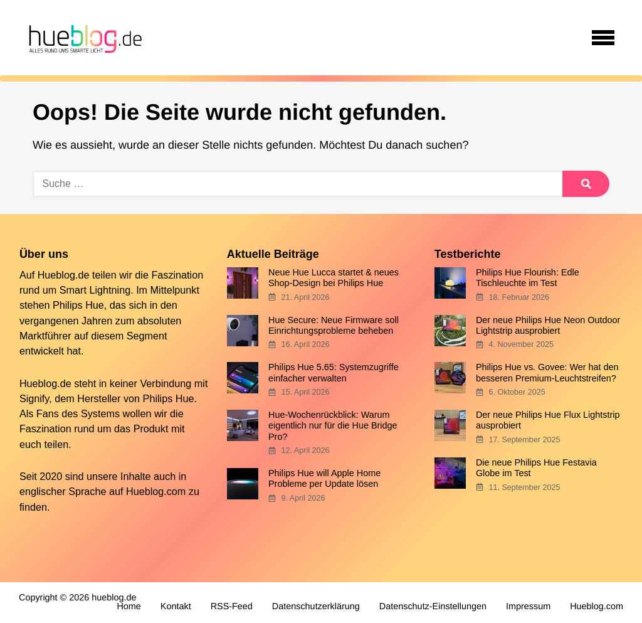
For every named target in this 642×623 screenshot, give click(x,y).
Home (128, 607)
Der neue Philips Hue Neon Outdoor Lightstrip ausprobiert (548, 325)
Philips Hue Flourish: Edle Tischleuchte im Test (527, 277)
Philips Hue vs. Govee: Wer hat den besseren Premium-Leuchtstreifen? (547, 372)
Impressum (528, 607)
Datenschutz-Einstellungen (433, 607)
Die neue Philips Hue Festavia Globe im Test (536, 467)
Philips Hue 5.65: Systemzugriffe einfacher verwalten (333, 372)
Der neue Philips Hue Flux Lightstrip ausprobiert (548, 420)
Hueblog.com (156, 491)
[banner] (83, 38)
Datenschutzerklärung (316, 607)
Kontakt (175, 607)
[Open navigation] (603, 37)
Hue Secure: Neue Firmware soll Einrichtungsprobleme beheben (333, 325)
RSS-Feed (232, 607)
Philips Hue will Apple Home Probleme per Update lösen (324, 478)
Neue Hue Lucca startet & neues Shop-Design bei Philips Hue (333, 277)
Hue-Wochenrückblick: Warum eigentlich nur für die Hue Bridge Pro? (332, 426)
